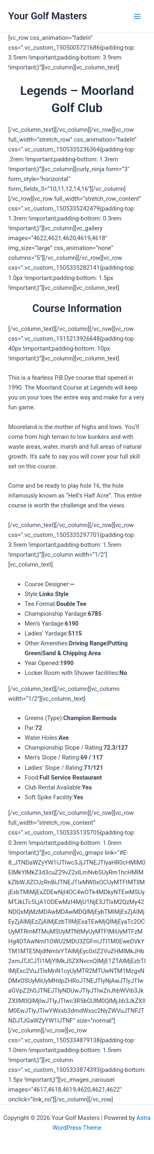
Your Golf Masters (47, 16)
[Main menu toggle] (137, 16)
